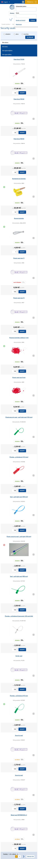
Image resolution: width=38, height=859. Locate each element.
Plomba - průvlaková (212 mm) (19, 457)
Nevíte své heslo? (20, 20)
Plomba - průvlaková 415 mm (19, 696)
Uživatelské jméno (21, 6)
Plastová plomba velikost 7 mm (19, 338)
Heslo (17, 13)
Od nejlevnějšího (7, 50)
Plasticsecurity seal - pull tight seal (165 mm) (18, 417)
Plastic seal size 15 (18, 298)
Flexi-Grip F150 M (19, 59)
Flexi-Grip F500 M (19, 139)
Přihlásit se (32, 2)
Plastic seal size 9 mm (18, 377)
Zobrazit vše (30, 856)
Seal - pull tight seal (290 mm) (19, 497)
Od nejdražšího (7, 54)
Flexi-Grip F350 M (19, 99)
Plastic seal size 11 (18, 258)
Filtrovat (30, 37)
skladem (7, 34)
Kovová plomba (19, 218)
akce (17, 34)
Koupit (22, 93)
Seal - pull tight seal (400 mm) (19, 576)
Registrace (19, 24)
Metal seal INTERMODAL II (19, 815)
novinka (26, 34)
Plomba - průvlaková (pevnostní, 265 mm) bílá (19, 616)
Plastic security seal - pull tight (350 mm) (19, 536)
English (6, 2)
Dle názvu (5, 42)
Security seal (19, 735)
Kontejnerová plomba (19, 179)
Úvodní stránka (5, 24)
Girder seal (19, 656)
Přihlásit (33, 20)
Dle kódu (5, 46)
